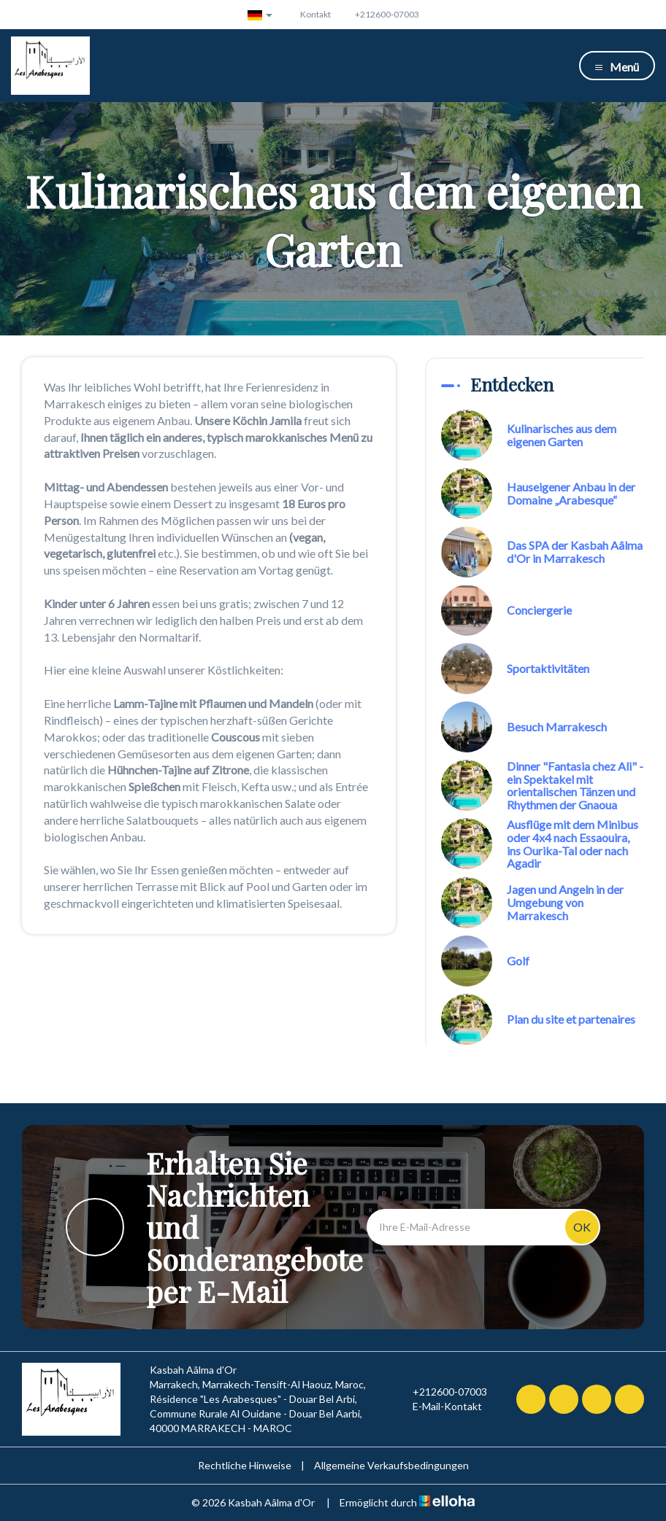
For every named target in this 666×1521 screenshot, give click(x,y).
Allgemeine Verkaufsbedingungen (391, 1465)
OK (582, 1227)
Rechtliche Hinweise (244, 1465)
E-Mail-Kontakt (439, 1406)
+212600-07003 (441, 1392)
